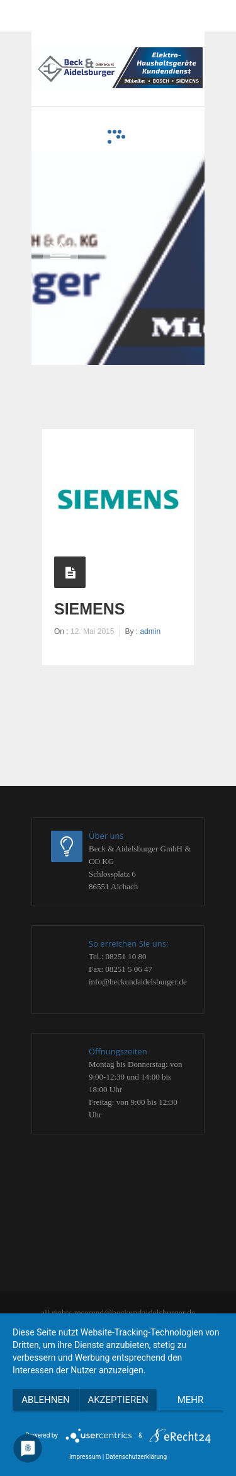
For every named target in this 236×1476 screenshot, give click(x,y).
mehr (190, 1399)
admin (150, 631)
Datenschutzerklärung (136, 1456)
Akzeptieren (117, 1399)
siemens (89, 609)
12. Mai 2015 (92, 631)
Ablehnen (45, 1399)
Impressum (85, 1456)
